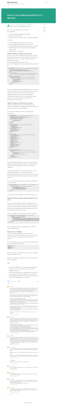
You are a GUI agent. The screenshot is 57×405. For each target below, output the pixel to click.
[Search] (46, 2)
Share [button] (44, 24)
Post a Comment (10, 394)
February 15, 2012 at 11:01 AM (14, 314)
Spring (44, 31)
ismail (11, 335)
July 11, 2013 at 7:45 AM (13, 376)
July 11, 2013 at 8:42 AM (13, 384)
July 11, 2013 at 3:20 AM (13, 369)
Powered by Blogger (28, 402)
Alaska (11, 316)
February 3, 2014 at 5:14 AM (14, 392)
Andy (10, 286)
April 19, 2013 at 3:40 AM (14, 357)
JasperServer (45, 30)
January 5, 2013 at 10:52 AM (14, 344)
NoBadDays (12, 365)
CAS (43, 29)
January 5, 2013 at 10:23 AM (14, 333)
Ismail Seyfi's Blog (12, 2)
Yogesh (11, 387)
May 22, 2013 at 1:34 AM (13, 363)
